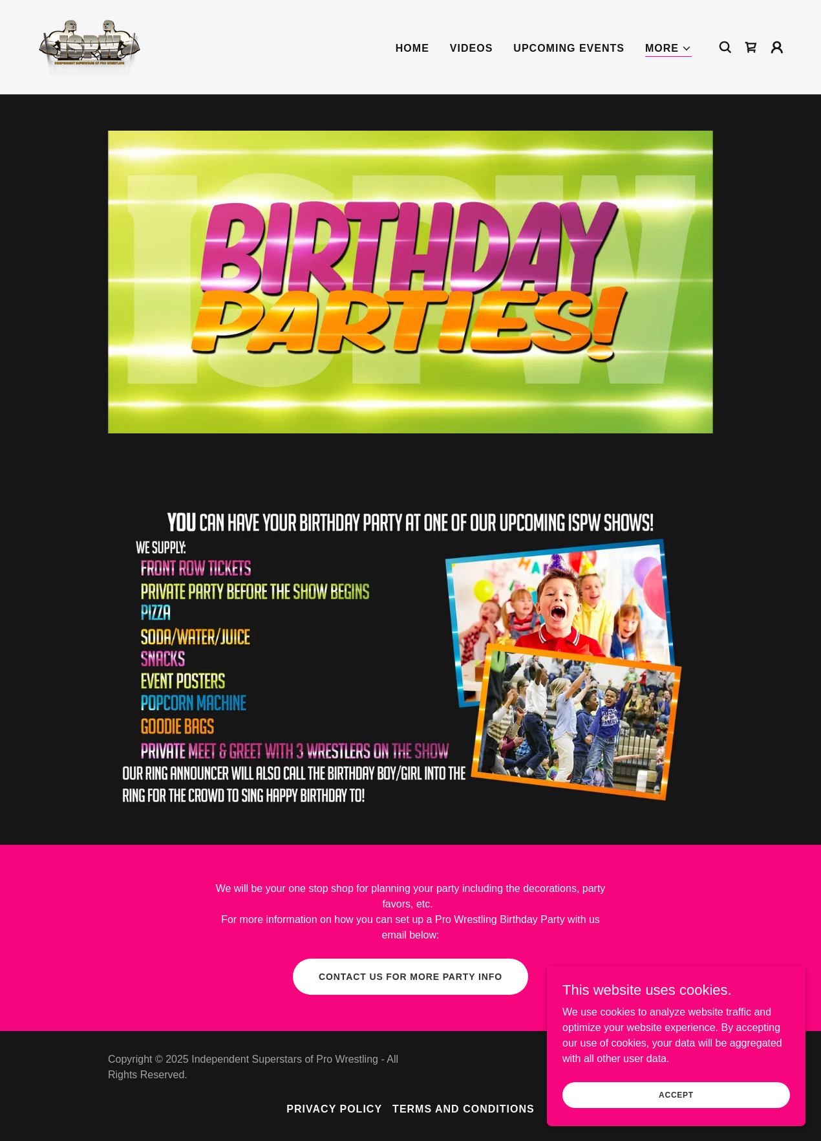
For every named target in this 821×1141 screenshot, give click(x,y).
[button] (668, 49)
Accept (676, 1120)
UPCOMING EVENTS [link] (568, 48)
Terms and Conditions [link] (463, 1108)
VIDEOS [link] (471, 48)
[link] (91, 46)
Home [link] (412, 48)
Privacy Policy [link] (334, 1108)
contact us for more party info (410, 977)
